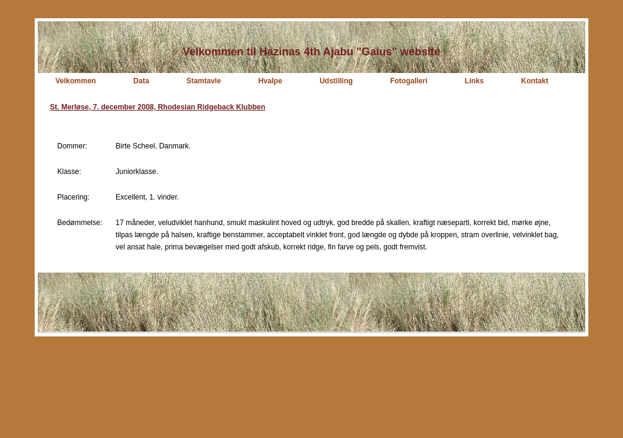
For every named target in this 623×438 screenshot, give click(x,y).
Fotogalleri (408, 81)
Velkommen (75, 81)
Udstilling (336, 81)
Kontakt (535, 81)
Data (141, 81)
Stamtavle (203, 81)
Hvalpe (270, 81)
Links (474, 81)
